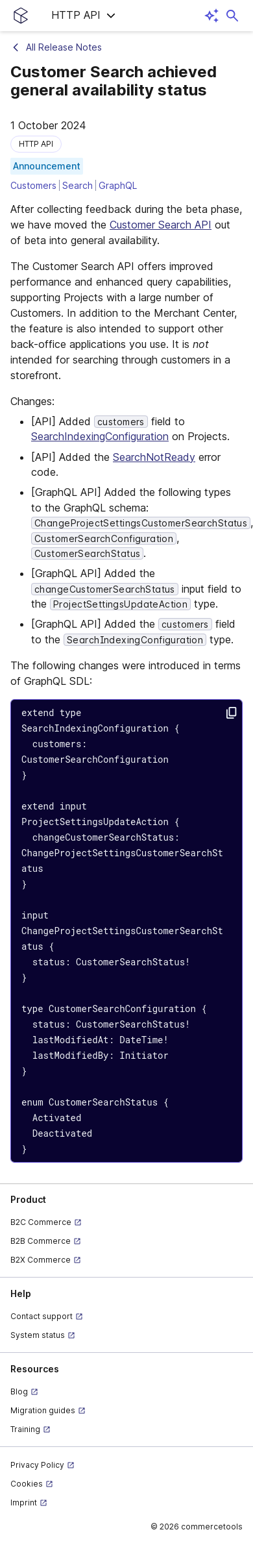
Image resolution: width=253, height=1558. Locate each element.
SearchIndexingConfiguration (100, 436)
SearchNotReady (154, 457)
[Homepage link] (21, 15)
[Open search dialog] (232, 15)
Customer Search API (160, 224)
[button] (83, 15)
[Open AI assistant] (211, 15)
